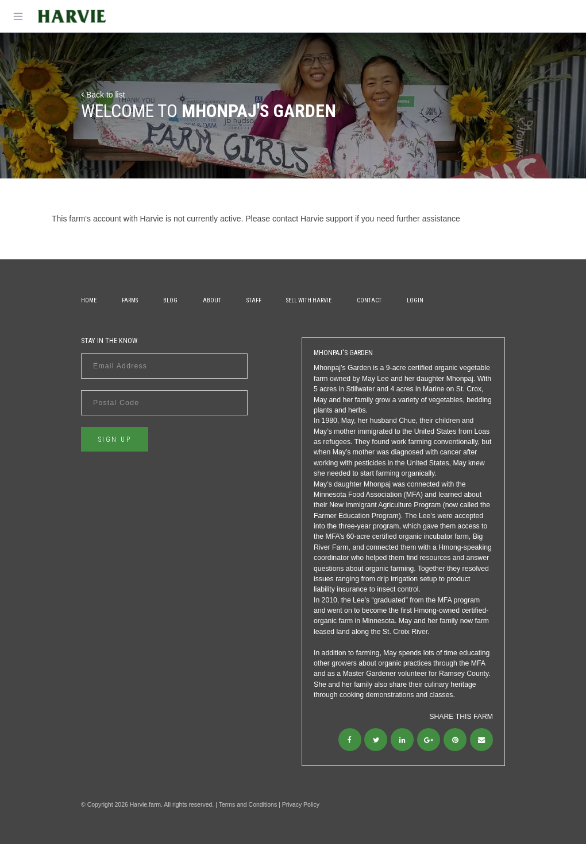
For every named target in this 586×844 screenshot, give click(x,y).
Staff (253, 300)
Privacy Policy (300, 804)
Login (415, 300)
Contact (369, 300)
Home (89, 300)
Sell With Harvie (308, 300)
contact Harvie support (312, 218)
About (212, 300)
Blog (170, 300)
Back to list (103, 94)
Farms (130, 300)
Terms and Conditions (248, 804)
